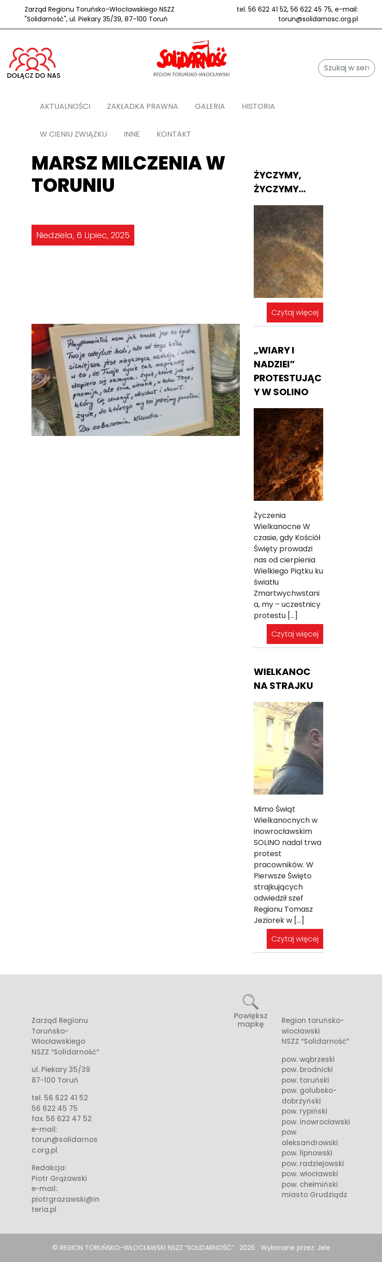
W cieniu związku (73, 134)
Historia (258, 106)
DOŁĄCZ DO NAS (33, 64)
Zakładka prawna (142, 106)
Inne (132, 134)
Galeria (210, 106)
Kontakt (174, 134)
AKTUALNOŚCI (65, 106)
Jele (323, 1247)
